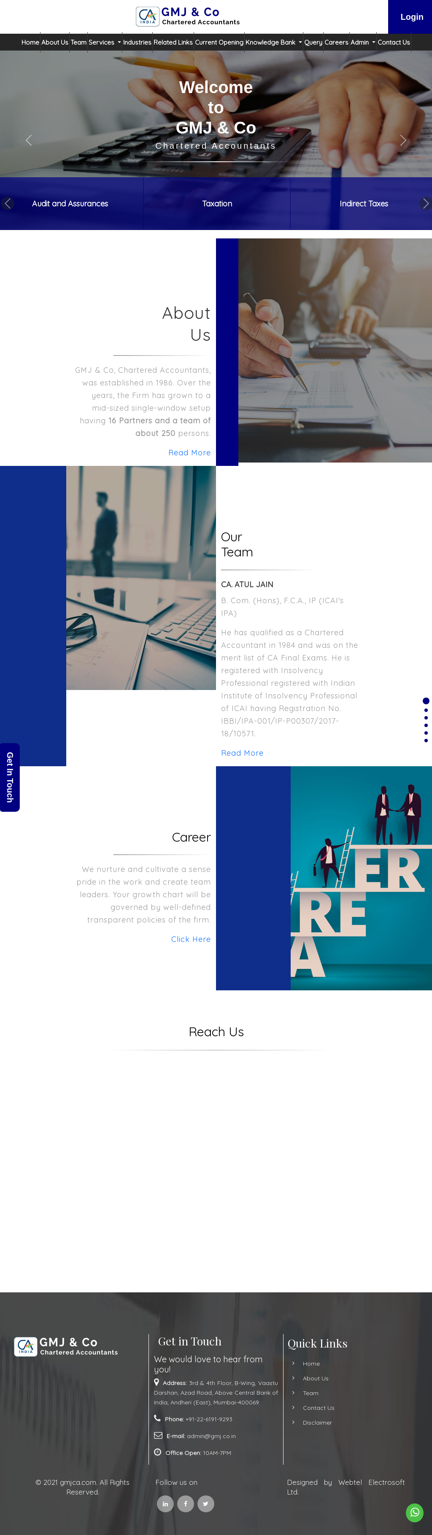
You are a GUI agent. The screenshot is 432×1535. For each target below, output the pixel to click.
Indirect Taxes (364, 204)
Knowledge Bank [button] (271, 42)
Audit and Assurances (70, 204)
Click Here (151, 939)
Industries (137, 42)
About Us (54, 42)
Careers (336, 42)
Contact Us (394, 42)
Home (30, 42)
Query (313, 42)
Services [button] (102, 42)
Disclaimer (277, 1422)
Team (78, 42)
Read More (150, 452)
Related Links (173, 42)
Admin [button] (360, 42)
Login (412, 16)
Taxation (217, 204)
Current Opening (219, 42)
